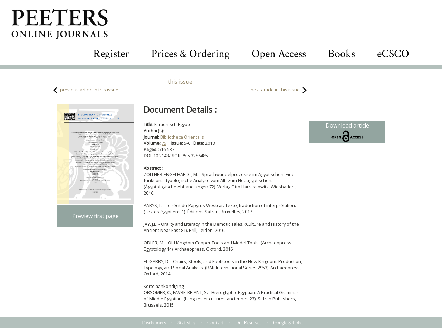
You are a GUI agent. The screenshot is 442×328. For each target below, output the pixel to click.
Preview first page (95, 216)
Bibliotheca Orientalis (182, 137)
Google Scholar (288, 322)
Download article (347, 132)
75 (164, 143)
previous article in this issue (89, 89)
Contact (215, 322)
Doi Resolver (248, 322)
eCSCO (393, 54)
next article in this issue (275, 89)
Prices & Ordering (190, 54)
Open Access (279, 54)
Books (341, 54)
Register (111, 54)
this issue (180, 81)
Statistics (186, 322)
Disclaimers (154, 322)
